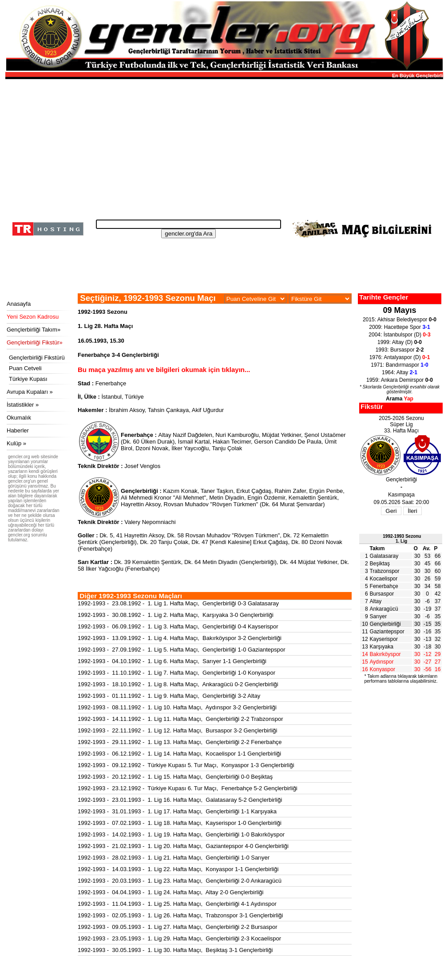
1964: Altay (399, 372)
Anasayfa (19, 303)
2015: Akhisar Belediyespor (399, 319)
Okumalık (19, 417)
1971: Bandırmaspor (399, 365)
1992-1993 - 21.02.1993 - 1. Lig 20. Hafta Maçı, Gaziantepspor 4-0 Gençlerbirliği (183, 846)
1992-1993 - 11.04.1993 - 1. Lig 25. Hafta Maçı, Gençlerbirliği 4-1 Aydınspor (177, 903)
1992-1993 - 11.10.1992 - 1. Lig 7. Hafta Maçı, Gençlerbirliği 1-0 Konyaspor (176, 672)
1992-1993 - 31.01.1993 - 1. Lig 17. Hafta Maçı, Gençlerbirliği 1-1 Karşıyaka (177, 811)
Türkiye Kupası (28, 379)
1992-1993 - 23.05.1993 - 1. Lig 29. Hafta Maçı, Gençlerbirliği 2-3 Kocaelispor (179, 938)
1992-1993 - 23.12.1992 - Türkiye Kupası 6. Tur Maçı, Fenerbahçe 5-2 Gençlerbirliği (187, 788)
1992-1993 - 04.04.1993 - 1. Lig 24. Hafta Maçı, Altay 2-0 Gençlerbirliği (170, 892)
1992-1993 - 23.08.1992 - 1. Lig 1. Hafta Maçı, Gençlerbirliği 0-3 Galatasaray (178, 603)
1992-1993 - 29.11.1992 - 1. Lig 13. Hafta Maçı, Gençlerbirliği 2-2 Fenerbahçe (180, 742)
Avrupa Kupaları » (30, 391)
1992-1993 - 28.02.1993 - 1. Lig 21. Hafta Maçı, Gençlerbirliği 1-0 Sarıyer (174, 857)
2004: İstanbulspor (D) (399, 335)
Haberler (18, 430)
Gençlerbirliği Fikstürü (37, 357)
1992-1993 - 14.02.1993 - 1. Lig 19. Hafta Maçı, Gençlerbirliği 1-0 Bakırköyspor (181, 834)
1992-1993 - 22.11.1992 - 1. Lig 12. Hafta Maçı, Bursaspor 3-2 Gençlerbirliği (177, 730)
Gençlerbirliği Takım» (33, 329)
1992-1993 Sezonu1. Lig (402, 539)
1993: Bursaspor (400, 350)
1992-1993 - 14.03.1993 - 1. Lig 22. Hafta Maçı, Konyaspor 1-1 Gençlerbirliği (178, 869)
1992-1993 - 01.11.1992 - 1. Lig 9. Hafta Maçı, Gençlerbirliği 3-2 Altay (169, 695)
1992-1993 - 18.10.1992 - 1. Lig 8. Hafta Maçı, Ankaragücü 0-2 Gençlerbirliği (178, 684)
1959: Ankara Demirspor (399, 380)
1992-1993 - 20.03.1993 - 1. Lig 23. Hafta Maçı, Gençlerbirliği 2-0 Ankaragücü (179, 880)
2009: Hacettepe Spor (399, 327)
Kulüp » (16, 443)
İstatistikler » (23, 404)
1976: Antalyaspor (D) (399, 357)
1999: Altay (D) (399, 342)
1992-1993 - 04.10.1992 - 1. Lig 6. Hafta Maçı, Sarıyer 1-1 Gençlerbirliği (172, 661)
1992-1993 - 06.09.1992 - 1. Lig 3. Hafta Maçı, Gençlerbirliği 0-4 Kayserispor (178, 626)
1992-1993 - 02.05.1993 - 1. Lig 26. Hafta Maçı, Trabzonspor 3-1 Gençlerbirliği (180, 915)
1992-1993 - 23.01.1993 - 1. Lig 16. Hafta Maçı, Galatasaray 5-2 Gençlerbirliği (180, 799)
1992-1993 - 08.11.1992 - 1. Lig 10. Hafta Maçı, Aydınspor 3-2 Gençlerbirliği (177, 707)
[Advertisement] (222, 146)
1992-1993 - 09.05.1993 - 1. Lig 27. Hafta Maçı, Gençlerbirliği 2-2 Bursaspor (177, 927)
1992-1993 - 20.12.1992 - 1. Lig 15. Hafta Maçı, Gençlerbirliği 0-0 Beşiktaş (175, 776)
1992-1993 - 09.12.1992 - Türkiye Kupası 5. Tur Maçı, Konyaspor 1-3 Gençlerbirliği (186, 765)
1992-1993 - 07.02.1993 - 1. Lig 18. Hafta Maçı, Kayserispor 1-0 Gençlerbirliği (179, 823)
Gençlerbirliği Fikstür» (35, 342)
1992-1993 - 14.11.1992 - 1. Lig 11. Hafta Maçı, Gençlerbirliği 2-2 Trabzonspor (180, 719)
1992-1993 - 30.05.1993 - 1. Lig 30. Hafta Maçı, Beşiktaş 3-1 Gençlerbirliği (175, 950)
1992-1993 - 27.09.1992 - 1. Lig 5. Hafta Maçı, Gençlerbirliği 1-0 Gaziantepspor (181, 649)
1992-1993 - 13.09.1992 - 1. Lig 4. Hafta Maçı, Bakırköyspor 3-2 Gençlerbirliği (179, 638)
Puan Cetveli (25, 368)
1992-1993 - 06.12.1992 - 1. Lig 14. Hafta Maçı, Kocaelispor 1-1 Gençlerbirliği (179, 753)
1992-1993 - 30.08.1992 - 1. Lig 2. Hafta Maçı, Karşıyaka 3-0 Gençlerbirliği (176, 615)
